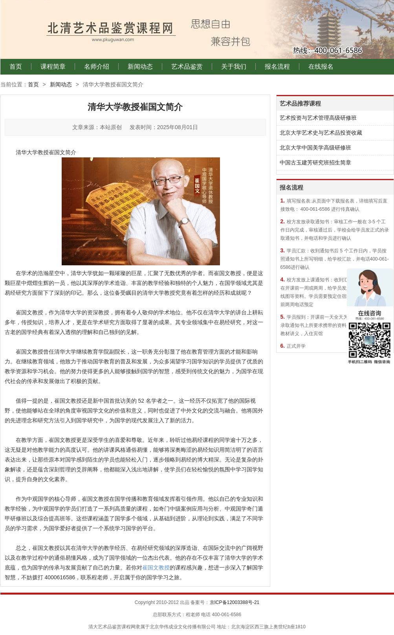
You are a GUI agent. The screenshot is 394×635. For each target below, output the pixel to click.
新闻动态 (140, 66)
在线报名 (321, 66)
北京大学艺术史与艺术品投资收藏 (321, 133)
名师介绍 (96, 66)
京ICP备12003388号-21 (235, 602)
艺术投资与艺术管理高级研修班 (318, 118)
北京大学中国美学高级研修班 (315, 147)
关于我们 (233, 66)
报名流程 (277, 66)
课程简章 (53, 66)
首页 (15, 66)
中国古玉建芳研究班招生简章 (315, 162)
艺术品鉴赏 (187, 66)
